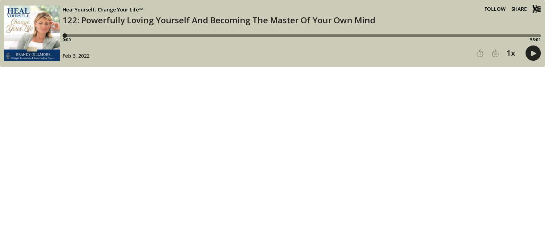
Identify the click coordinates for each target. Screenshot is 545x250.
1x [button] (510, 53)
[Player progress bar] (302, 35)
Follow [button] (495, 9)
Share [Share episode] (519, 9)
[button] (480, 53)
